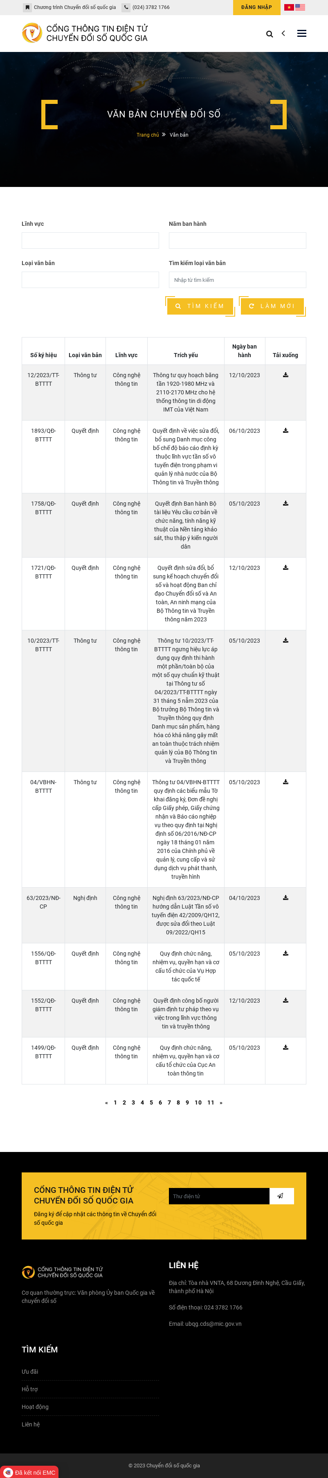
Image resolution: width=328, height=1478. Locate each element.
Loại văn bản (38, 263)
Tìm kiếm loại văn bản (197, 263)
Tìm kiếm (200, 306)
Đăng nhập (256, 7)
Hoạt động (35, 1407)
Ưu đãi (30, 1371)
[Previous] (106, 1103)
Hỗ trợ (30, 1389)
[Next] (221, 1103)
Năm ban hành (188, 223)
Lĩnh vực (33, 223)
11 (211, 1102)
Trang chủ (148, 135)
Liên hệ (31, 1424)
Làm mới (272, 306)
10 (198, 1102)
